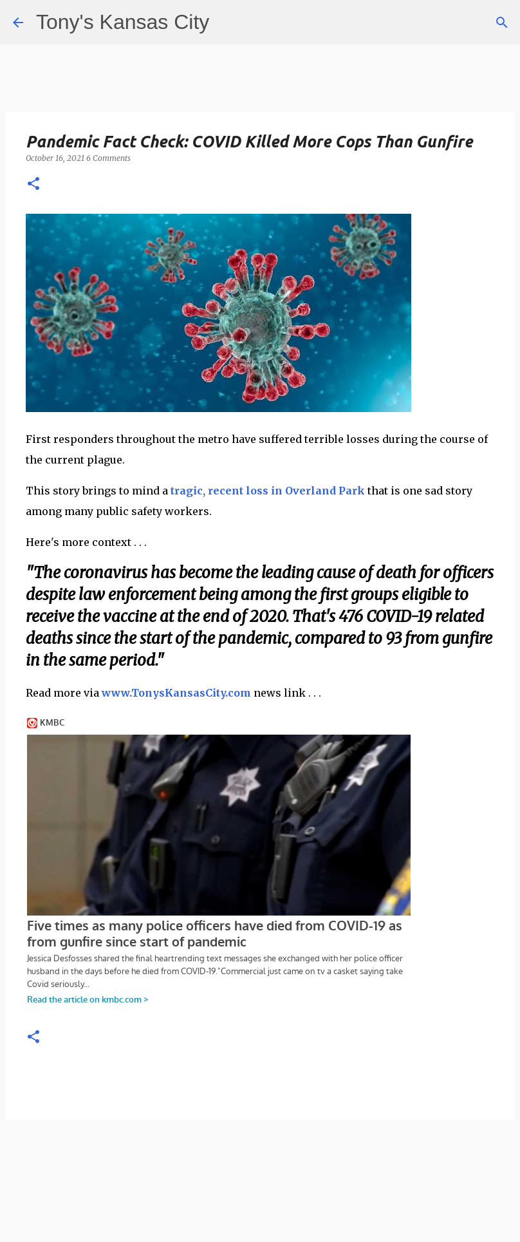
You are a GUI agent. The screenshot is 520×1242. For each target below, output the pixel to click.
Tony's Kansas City (122, 21)
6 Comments (108, 158)
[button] (33, 184)
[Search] (502, 22)
